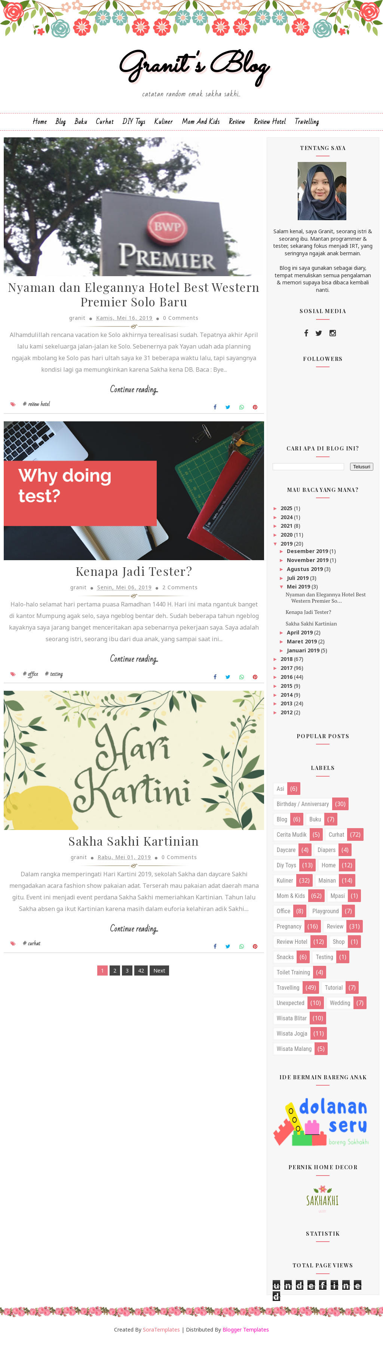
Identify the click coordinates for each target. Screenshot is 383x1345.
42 (137, 989)
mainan (327, 883)
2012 (287, 715)
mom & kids (291, 899)
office (283, 914)
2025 (287, 511)
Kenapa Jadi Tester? (129, 577)
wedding (340, 1006)
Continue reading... (129, 394)
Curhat (105, 125)
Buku (81, 125)
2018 (287, 662)
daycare (286, 853)
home (329, 868)
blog (282, 822)
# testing (53, 680)
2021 (287, 529)
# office (30, 680)
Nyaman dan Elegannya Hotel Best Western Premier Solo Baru (129, 299)
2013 (287, 707)
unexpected (290, 1006)
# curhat (31, 963)
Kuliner (163, 125)
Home (40, 125)
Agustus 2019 (305, 572)
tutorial (334, 991)
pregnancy (289, 929)
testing (324, 960)
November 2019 (308, 563)
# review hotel (36, 408)
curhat (336, 838)
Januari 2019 (304, 653)
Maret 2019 (302, 644)
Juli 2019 (298, 581)
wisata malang (294, 1052)
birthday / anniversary (303, 807)
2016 (287, 680)
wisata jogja (292, 1036)
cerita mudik (292, 838)
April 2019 (300, 635)
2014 (287, 698)
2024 (287, 520)
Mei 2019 (299, 590)
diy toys (286, 868)
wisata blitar (292, 1021)
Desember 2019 (308, 554)
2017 (287, 671)
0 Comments (176, 322)
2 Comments (175, 593)
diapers (326, 853)
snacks (285, 960)
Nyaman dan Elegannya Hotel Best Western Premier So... (326, 601)
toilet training (293, 975)
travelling (288, 991)
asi (280, 792)
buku (315, 822)
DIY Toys (134, 125)
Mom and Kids (201, 125)
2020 (287, 538)
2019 (287, 546)
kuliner (285, 883)
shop (339, 945)
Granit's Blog (191, 68)
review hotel (292, 945)
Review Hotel (270, 125)
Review (237, 125)
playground (325, 914)
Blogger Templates (246, 1332)
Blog (61, 125)
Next (155, 989)
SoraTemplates (161, 1332)
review (335, 929)
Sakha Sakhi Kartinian (129, 849)
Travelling (307, 125)
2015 (287, 689)
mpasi (338, 899)
